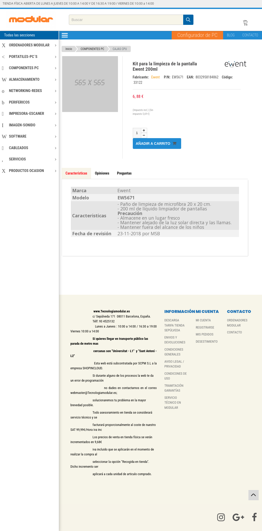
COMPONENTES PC (29, 68)
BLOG (231, 35)
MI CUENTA (203, 320)
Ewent (156, 77)
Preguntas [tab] (124, 173)
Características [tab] (76, 173)
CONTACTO (250, 35)
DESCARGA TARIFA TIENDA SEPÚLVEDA (175, 325)
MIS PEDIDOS (204, 334)
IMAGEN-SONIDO (29, 125)
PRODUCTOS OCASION (29, 170)
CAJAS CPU (120, 49)
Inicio (69, 49)
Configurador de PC (197, 35)
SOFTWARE (29, 136)
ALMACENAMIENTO (29, 79)
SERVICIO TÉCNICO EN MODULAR (173, 403)
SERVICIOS (29, 159)
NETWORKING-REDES (29, 91)
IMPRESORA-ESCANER (29, 113)
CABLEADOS (29, 148)
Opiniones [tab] (102, 173)
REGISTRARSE (205, 327)
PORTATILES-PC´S (29, 56)
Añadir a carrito (156, 143)
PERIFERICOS (29, 102)
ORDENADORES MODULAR (29, 45)
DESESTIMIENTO (207, 341)
